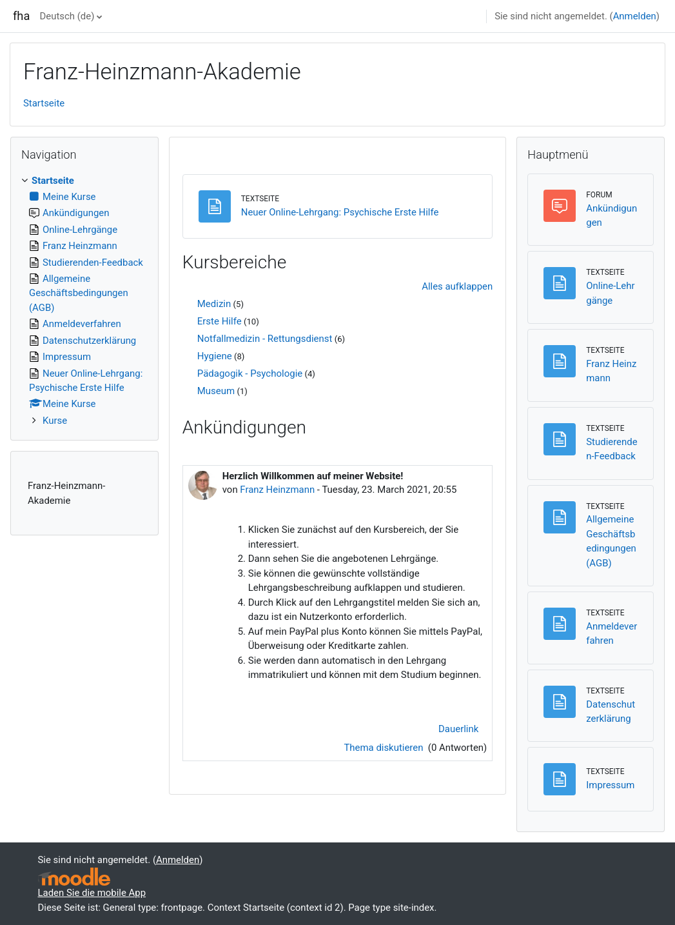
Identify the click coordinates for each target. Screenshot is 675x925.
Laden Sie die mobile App (92, 893)
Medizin (214, 304)
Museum (216, 391)
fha (21, 16)
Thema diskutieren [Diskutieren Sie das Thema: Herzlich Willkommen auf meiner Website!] (385, 747)
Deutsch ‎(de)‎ (67, 16)
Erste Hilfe (219, 321)
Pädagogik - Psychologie (250, 373)
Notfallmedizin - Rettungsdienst (265, 338)
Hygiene (214, 356)
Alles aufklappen (457, 286)
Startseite (43, 103)
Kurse (55, 420)
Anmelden (634, 16)
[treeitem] (84, 301)
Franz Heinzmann (277, 489)
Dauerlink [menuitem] (458, 729)
